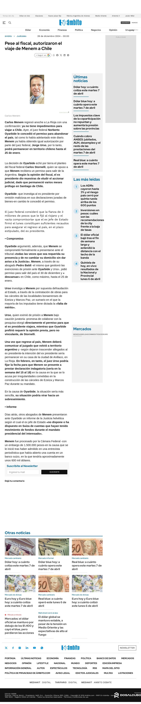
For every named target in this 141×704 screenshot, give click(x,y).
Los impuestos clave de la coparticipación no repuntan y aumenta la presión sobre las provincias (87, 122)
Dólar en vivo (24, 16)
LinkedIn (27, 648)
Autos (41, 668)
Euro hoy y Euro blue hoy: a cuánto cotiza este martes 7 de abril (19, 602)
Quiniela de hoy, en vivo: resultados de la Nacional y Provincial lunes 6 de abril (90, 271)
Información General (18, 668)
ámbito (8, 36)
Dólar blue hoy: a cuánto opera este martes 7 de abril (85, 104)
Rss (95, 668)
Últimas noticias (31, 658)
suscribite (126, 22)
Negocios (96, 30)
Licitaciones (125, 673)
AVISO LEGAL (63, 673)
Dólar (28, 30)
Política (79, 30)
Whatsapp (42, 648)
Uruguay (129, 30)
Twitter (6, 648)
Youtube (34, 648)
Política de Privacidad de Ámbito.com (27, 673)
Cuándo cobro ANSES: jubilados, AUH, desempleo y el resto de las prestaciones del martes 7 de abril (87, 144)
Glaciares (39, 16)
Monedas (77, 334)
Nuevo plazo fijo (54, 16)
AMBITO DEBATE (96, 682)
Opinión (113, 30)
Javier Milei (129, 16)
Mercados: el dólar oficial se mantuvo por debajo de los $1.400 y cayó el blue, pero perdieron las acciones (19, 626)
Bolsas (85, 334)
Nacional (60, 663)
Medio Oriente (101, 16)
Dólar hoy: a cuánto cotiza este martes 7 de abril (87, 90)
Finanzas (62, 30)
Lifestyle (42, 663)
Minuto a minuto (14, 614)
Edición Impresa (112, 663)
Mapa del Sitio (111, 668)
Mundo (75, 663)
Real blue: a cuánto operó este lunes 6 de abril (52, 602)
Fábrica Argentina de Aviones (78, 16)
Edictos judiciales (87, 673)
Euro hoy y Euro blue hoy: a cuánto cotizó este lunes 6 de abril (85, 602)
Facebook (13, 648)
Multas (108, 673)
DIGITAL (40, 682)
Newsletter (134, 30)
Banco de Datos (106, 658)
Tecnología (80, 668)
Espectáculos (58, 668)
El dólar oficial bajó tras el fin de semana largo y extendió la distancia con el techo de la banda (91, 246)
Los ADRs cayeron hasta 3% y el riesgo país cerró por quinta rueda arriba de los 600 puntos (90, 195)
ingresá (135, 22)
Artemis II (116, 16)
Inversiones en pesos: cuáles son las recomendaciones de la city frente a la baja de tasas (92, 220)
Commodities (94, 334)
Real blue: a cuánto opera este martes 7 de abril (86, 163)
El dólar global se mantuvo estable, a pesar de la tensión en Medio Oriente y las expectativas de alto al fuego (52, 625)
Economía (44, 30)
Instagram (19, 648)
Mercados (127, 658)
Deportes (91, 663)
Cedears (104, 334)
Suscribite (54, 472)
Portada (10, 658)
